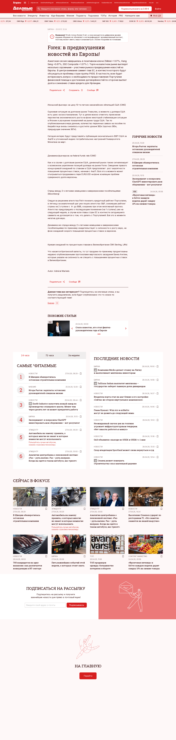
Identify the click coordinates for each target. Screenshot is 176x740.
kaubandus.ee (107, 3)
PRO (121, 15)
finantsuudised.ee (77, 3)
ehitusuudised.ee (62, 3)
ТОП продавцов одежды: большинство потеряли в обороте (102, 565)
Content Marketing (137, 556)
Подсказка (93, 15)
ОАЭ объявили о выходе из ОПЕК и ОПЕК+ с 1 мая (119, 439)
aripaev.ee (34, 3)
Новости (33, 373)
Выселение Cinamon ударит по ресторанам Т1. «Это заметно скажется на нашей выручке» (144, 518)
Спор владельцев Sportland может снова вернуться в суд (124, 450)
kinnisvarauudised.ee (122, 3)
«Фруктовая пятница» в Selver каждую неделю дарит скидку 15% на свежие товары (144, 565)
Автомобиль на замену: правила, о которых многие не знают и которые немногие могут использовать (48, 436)
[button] (45, 605)
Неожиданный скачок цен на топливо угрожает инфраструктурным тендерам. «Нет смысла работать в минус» (116, 426)
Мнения (70, 15)
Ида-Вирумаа (58, 15)
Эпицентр (32, 15)
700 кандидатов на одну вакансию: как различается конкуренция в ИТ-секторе (27, 565)
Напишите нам (132, 15)
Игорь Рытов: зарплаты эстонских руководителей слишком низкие (146, 149)
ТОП (92, 556)
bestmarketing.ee (47, 3)
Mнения (32, 387)
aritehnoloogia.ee (93, 3)
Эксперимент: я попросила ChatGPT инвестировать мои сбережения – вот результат (147, 181)
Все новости (19, 15)
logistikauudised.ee (139, 3)
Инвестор (44, 15)
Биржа (51, 303)
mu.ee (151, 3)
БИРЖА (51, 29)
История (112, 15)
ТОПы (103, 15)
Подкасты (81, 15)
